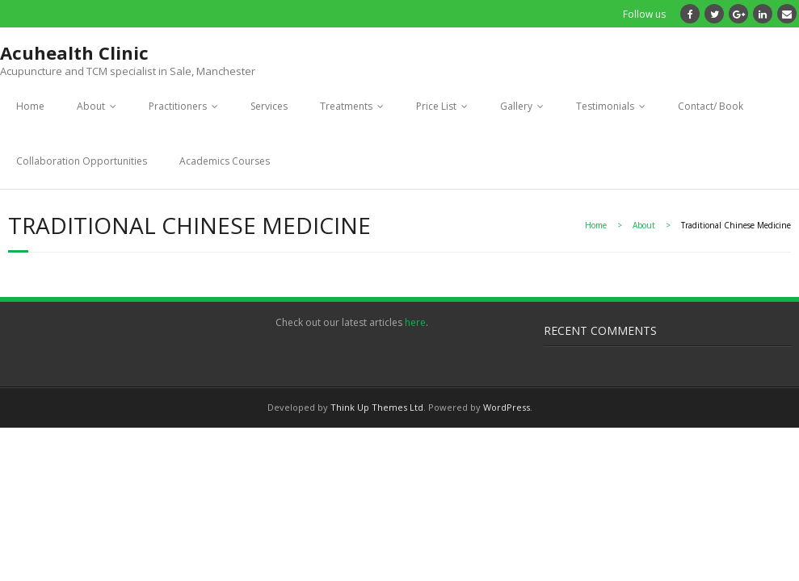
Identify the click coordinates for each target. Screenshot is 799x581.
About (91, 106)
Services (269, 106)
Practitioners (178, 106)
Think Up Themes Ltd (376, 407)
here (415, 322)
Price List (436, 106)
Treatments (346, 106)
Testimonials (605, 106)
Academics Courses (224, 161)
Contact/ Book (710, 106)
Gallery (516, 106)
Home (30, 106)
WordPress (506, 407)
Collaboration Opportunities (81, 161)
